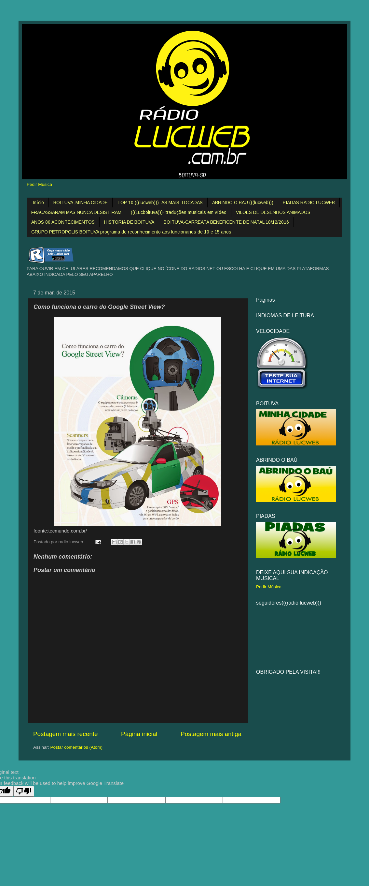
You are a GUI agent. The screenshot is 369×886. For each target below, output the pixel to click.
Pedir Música (39, 184)
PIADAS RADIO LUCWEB (309, 202)
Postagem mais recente (65, 733)
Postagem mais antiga (211, 733)
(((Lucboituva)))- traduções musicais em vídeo (178, 212)
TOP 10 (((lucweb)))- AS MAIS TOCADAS (160, 202)
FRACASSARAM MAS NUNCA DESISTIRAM (76, 212)
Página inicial (139, 733)
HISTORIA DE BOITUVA (129, 222)
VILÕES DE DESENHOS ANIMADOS (273, 212)
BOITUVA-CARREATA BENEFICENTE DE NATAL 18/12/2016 (226, 222)
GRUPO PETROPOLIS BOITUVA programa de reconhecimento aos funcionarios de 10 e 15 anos (131, 231)
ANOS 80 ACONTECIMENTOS (63, 222)
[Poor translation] (23, 791)
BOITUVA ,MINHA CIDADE (80, 202)
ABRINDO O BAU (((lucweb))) (242, 202)
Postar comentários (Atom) (76, 747)
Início (38, 202)
